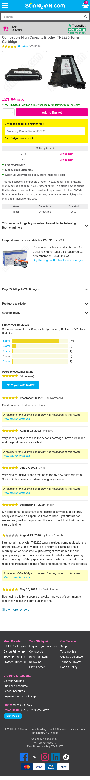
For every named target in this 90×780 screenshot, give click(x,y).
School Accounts (14, 691)
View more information (16, 418)
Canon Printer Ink (14, 651)
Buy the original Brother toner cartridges (58, 260)
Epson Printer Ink (14, 656)
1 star (6, 361)
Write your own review (20, 385)
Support (65, 646)
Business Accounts (16, 686)
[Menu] (5, 5)
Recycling (35, 662)
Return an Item (38, 656)
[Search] (41, 16)
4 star (6, 346)
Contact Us (36, 651)
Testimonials (68, 651)
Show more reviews (15, 609)
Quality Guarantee (71, 656)
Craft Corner (37, 667)
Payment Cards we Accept (20, 696)
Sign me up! (12, 715)
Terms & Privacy (70, 662)
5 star (6, 341)
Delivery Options (14, 681)
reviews (23, 46)
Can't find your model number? (21, 138)
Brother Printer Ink (15, 662)
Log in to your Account (43, 646)
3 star (6, 351)
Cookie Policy (68, 667)
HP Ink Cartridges (15, 646)
